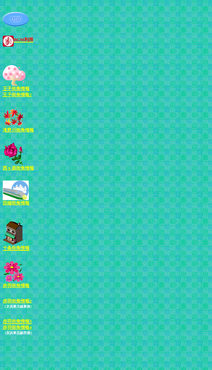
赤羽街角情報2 (17, 301)
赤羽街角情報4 (17, 327)
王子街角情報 (16, 88)
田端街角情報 (16, 203)
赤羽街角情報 (16, 285)
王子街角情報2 (17, 94)
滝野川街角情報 (18, 130)
